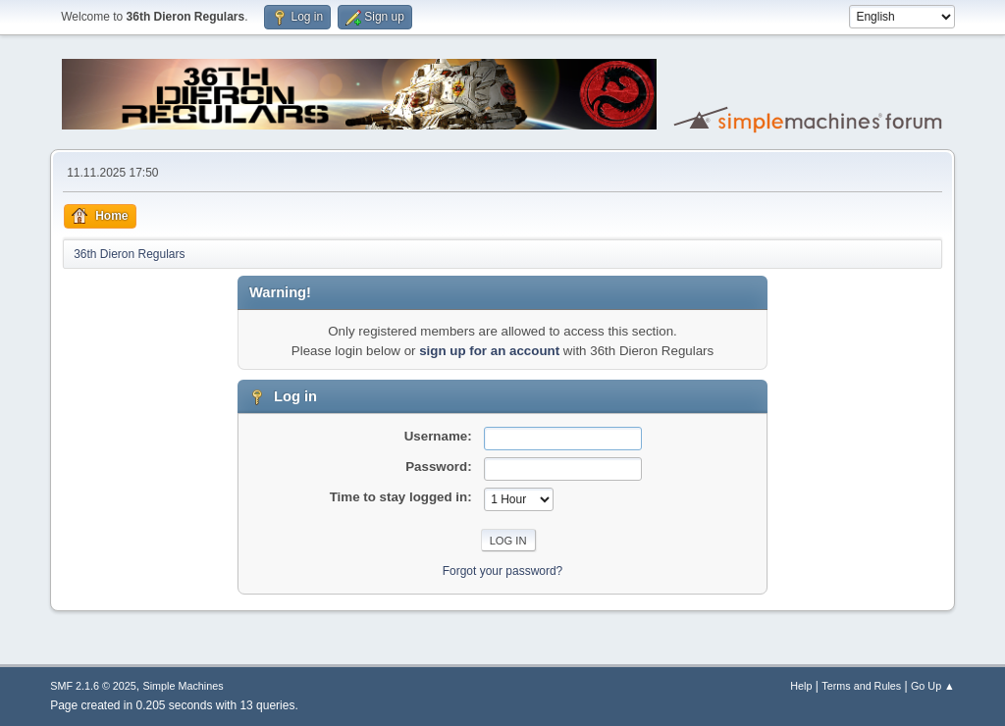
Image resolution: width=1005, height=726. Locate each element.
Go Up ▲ (933, 686)
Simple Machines (183, 686)
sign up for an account (489, 350)
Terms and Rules (861, 686)
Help (801, 686)
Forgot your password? (503, 571)
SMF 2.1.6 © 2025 (93, 686)
